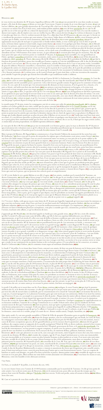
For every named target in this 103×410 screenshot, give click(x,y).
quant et (41, 257)
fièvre (45, 287)
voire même (38, 188)
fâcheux (65, 186)
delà (35, 181)
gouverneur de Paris (32, 279)
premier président (76, 39)
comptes (86, 78)
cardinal (70, 197)
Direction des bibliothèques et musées (66, 397)
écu (27, 98)
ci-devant (11, 227)
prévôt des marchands (75, 104)
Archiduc (38, 373)
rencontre (72, 186)
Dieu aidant (77, 229)
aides (4, 80)
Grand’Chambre (80, 106)
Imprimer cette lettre (94, 6)
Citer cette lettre (95, 4)
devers (52, 91)
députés (24, 108)
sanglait (5, 143)
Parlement (60, 54)
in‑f (26, 153)
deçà (72, 33)
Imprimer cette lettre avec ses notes (89, 8)
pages (24, 24)
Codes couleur (96, 3)
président (19, 59)
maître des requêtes (71, 346)
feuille (18, 147)
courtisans (79, 300)
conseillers (19, 57)
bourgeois (92, 315)
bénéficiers (28, 80)
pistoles (95, 307)
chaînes (93, 104)
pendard (40, 89)
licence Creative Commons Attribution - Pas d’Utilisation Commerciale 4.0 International (55, 392)
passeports (78, 28)
